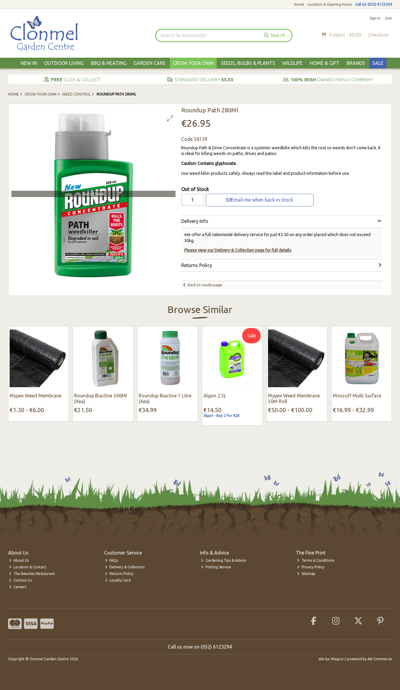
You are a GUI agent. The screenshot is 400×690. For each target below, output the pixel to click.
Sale (377, 63)
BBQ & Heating (108, 63)
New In (29, 63)
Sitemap (306, 574)
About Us (19, 560)
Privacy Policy (310, 567)
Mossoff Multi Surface (357, 395)
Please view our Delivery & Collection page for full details (237, 250)
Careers (17, 587)
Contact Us (20, 580)
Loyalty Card (118, 580)
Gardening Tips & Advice (223, 560)
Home (299, 4)
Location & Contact (27, 567)
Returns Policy (119, 574)
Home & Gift (324, 63)
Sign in (375, 18)
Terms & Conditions (315, 560)
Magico (337, 659)
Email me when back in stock (259, 199)
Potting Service (216, 567)
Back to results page (205, 285)
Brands (356, 63)
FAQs (111, 560)
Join (388, 18)
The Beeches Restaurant (32, 574)
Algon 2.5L (214, 395)
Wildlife (292, 63)
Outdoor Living (64, 63)
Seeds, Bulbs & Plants (248, 63)
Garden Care (150, 63)
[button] (170, 118)
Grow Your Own (193, 63)
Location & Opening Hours (330, 4)
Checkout (378, 35)
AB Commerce (380, 659)
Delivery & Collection (125, 567)
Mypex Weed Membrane (36, 395)
